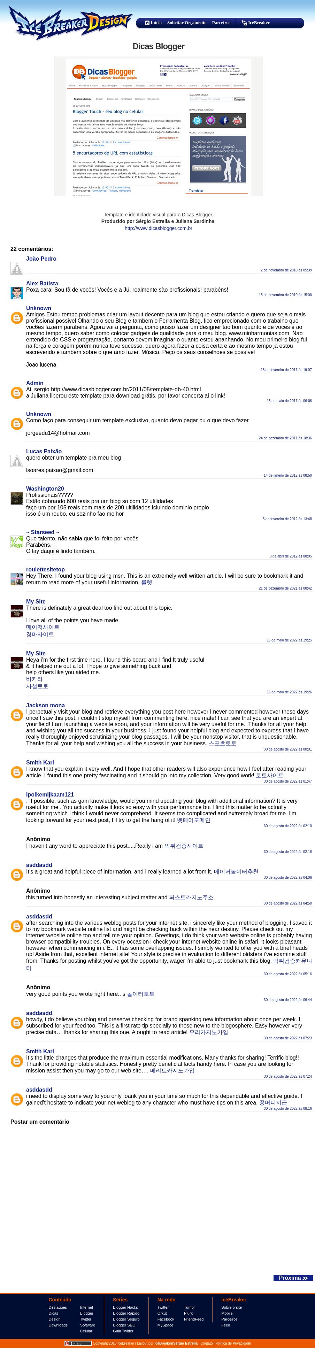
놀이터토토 (141, 994)
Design (55, 1319)
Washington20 (45, 489)
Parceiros (221, 22)
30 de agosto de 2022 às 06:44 (288, 1000)
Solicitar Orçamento (187, 22)
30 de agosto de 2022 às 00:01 (288, 749)
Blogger (86, 1313)
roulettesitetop (45, 569)
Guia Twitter (123, 1331)
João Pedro (41, 259)
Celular (86, 1331)
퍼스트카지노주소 (191, 897)
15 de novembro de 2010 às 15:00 (285, 295)
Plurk (188, 1313)
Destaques (58, 1307)
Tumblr (190, 1307)
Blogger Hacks (125, 1307)
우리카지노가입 (208, 1032)
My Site (36, 602)
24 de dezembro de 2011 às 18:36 (285, 438)
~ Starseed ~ (42, 532)
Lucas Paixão (44, 451)
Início (153, 22)
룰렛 (146, 582)
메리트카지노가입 (172, 1071)
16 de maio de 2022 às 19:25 (289, 640)
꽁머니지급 (273, 1103)
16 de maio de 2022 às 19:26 (289, 692)
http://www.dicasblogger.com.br (158, 228)
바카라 (34, 679)
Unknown (38, 308)
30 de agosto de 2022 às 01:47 (288, 781)
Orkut (162, 1313)
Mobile (226, 1313)
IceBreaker (255, 22)
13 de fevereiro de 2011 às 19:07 (286, 370)
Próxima (293, 1278)
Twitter (85, 1319)
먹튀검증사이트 (183, 846)
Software (87, 1325)
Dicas (54, 1313)
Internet (86, 1307)
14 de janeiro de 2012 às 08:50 (288, 475)
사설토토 (37, 686)
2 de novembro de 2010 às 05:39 (286, 270)
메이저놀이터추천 (236, 872)
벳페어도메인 (193, 820)
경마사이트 (40, 634)
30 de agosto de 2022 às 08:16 (288, 1108)
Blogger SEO (124, 1325)
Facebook (166, 1319)
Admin (35, 383)
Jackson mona (45, 705)
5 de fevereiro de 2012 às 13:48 (287, 519)
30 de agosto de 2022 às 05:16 (288, 974)
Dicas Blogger (158, 46)
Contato (206, 1343)
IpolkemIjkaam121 (50, 795)
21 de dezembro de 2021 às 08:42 (285, 588)
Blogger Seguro (126, 1319)
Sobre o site (231, 1307)
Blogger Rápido (126, 1313)
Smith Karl (40, 763)
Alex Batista (42, 283)
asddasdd (39, 865)
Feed (225, 1325)
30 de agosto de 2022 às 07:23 (288, 1038)
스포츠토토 (223, 743)
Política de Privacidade (233, 1343)
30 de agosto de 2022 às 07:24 (288, 1076)
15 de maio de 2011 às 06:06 (289, 401)
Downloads (58, 1325)
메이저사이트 (43, 627)
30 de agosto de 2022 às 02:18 (288, 852)
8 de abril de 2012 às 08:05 (291, 556)
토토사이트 (270, 775)
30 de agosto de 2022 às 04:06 (288, 877)
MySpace (166, 1325)
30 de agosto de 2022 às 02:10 (288, 826)
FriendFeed (193, 1319)
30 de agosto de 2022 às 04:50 (288, 903)
